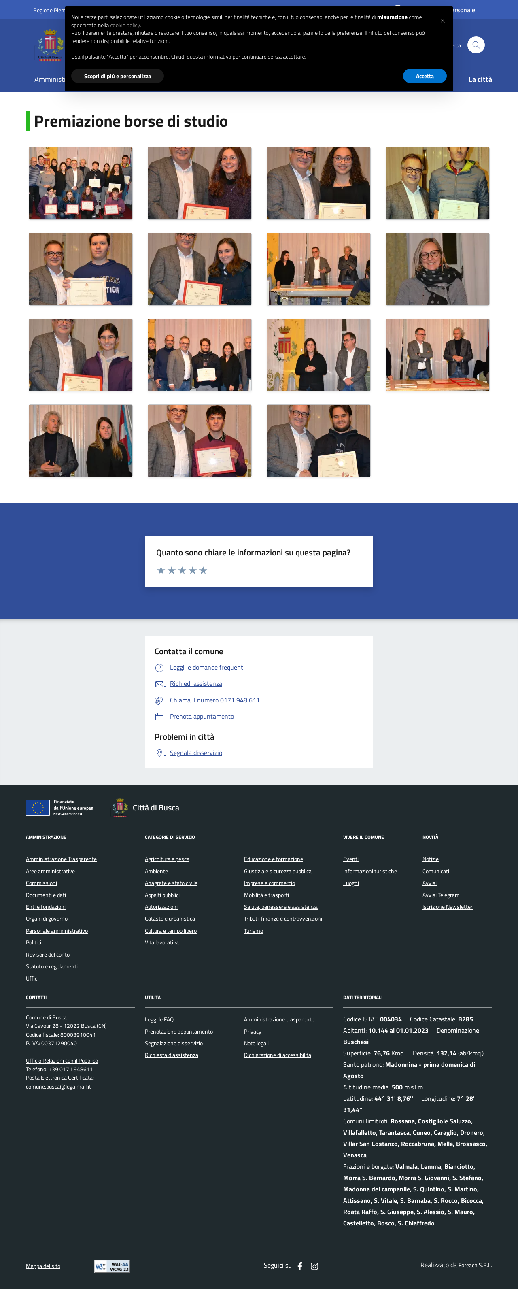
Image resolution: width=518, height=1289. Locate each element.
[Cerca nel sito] (476, 45)
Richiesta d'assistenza (171, 1055)
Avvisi (429, 882)
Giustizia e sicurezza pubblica (278, 871)
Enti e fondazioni (46, 906)
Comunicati (435, 871)
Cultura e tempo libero (171, 930)
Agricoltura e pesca (167, 859)
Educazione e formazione (273, 859)
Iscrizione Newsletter (447, 906)
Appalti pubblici (162, 895)
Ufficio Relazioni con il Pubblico (62, 1061)
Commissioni (41, 882)
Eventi (351, 859)
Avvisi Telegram (441, 895)
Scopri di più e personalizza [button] (117, 76)
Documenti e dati (46, 895)
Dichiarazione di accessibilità (277, 1055)
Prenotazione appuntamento (179, 1031)
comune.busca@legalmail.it (58, 1087)
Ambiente (156, 871)
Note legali (256, 1043)
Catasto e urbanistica (170, 918)
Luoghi (351, 882)
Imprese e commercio (269, 882)
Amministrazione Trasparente (61, 859)
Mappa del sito (43, 1266)
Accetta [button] (425, 76)
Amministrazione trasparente (279, 1019)
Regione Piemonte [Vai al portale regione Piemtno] (55, 10)
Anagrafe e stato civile (171, 882)
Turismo (253, 930)
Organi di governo (47, 918)
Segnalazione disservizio (174, 1043)
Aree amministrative (50, 871)
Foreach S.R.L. (475, 1265)
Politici (33, 942)
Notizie (430, 859)
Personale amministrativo (57, 930)
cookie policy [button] (125, 25)
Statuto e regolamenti (52, 966)
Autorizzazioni (161, 906)
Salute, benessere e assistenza (281, 906)
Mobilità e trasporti (266, 895)
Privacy (252, 1031)
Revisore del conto (48, 954)
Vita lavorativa (162, 942)
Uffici (32, 978)
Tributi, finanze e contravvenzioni (283, 918)
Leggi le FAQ (159, 1019)
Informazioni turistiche (370, 871)
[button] (442, 19)
